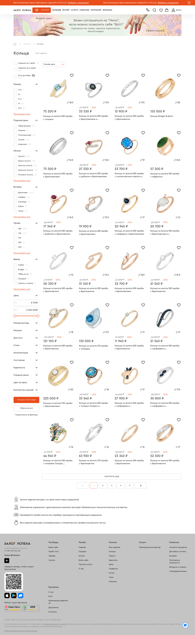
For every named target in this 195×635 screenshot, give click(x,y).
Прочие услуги (85, 564)
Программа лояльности (174, 561)
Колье (111, 573)
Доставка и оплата (177, 551)
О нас (81, 569)
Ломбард (56, 10)
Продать (82, 551)
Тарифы (51, 556)
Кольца (112, 551)
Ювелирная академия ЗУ (58, 602)
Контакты (52, 612)
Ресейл (65, 10)
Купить (82, 556)
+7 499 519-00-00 (12, 551)
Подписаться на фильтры (26, 415)
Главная (16, 44)
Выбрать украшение (78, 3)
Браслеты (113, 560)
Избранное (161, 10)
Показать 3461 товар (26, 400)
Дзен (6, 560)
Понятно (170, 628)
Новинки (113, 582)
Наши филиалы (12, 555)
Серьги (112, 556)
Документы (53, 607)
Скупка (51, 560)
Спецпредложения (177, 571)
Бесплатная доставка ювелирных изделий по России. (41, 3)
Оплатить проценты (178, 547)
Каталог (45, 10)
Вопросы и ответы (177, 567)
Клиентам (84, 10)
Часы (111, 577)
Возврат (173, 556)
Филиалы (107, 10)
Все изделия (114, 547)
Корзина (166, 10)
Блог (50, 596)
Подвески (113, 569)
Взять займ (53, 547)
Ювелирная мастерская (149, 547)
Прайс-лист (53, 551)
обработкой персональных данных (34, 630)
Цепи (111, 564)
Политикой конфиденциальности (136, 627)
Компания (96, 10)
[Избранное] (71, 75)
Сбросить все (26, 408)
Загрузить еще (111, 476)
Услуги (74, 10)
